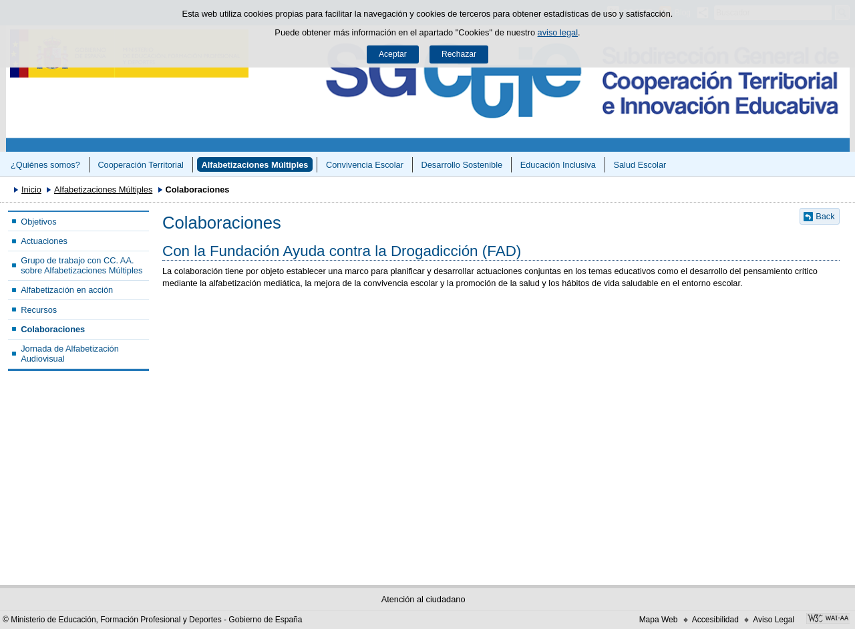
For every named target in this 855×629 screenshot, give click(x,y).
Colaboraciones (53, 329)
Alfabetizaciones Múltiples (254, 165)
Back (825, 216)
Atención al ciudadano (423, 599)
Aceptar (393, 54)
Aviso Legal (773, 619)
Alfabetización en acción (67, 290)
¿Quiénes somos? (45, 165)
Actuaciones (44, 241)
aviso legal (558, 32)
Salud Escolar (639, 165)
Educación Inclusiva (558, 165)
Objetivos (38, 222)
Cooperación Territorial (141, 165)
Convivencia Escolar (364, 165)
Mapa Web (658, 619)
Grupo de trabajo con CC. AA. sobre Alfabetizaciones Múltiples (81, 265)
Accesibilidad (715, 619)
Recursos (39, 310)
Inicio (31, 189)
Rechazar (459, 54)
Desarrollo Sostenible (462, 165)
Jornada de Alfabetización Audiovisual (70, 354)
